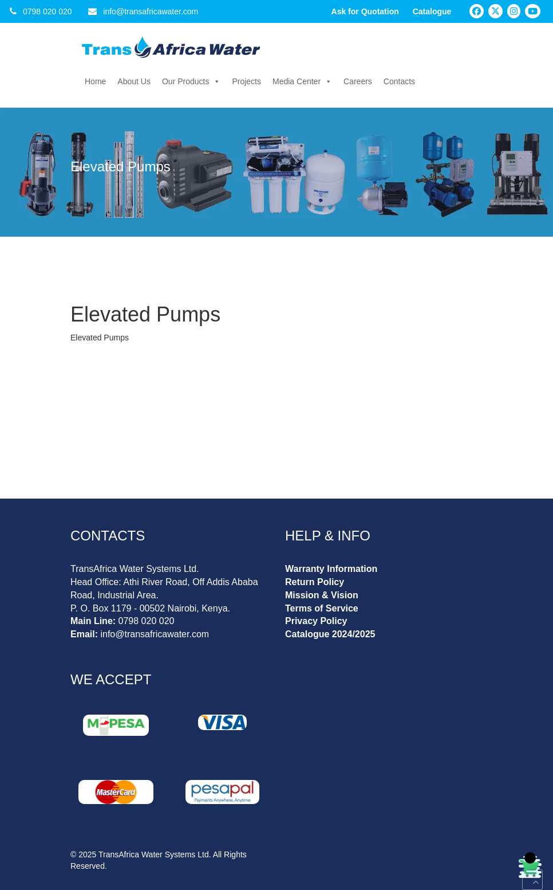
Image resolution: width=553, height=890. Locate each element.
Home (95, 81)
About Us (134, 81)
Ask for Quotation (365, 11)
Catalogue (432, 11)
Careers (357, 81)
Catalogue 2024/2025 (330, 634)
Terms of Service (321, 608)
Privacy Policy (316, 621)
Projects (246, 81)
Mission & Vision (321, 595)
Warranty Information (331, 569)
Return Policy (314, 582)
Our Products (191, 81)
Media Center (302, 81)
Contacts (399, 81)
